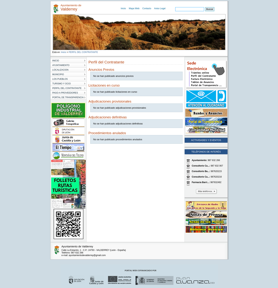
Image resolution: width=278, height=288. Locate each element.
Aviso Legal (160, 8)
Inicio (123, 8)
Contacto (146, 8)
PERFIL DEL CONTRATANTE (83, 52)
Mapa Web (134, 8)
